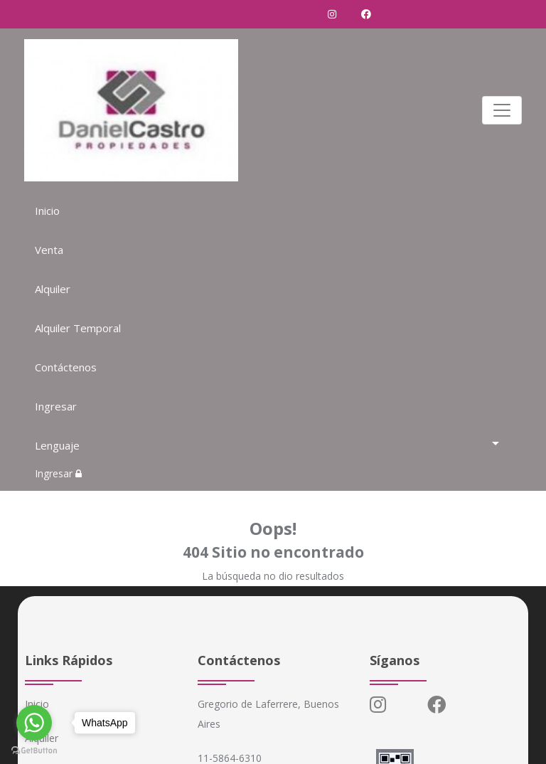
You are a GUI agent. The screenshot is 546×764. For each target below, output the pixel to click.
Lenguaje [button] (57, 445)
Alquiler (52, 289)
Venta (49, 250)
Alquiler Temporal (78, 328)
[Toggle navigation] (502, 110)
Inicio (47, 210)
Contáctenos (66, 367)
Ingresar (56, 406)
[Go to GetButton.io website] (34, 750)
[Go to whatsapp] (34, 723)
